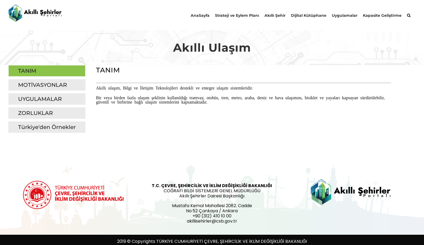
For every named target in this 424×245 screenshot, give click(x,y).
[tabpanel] (243, 100)
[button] (408, 15)
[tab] (46, 71)
